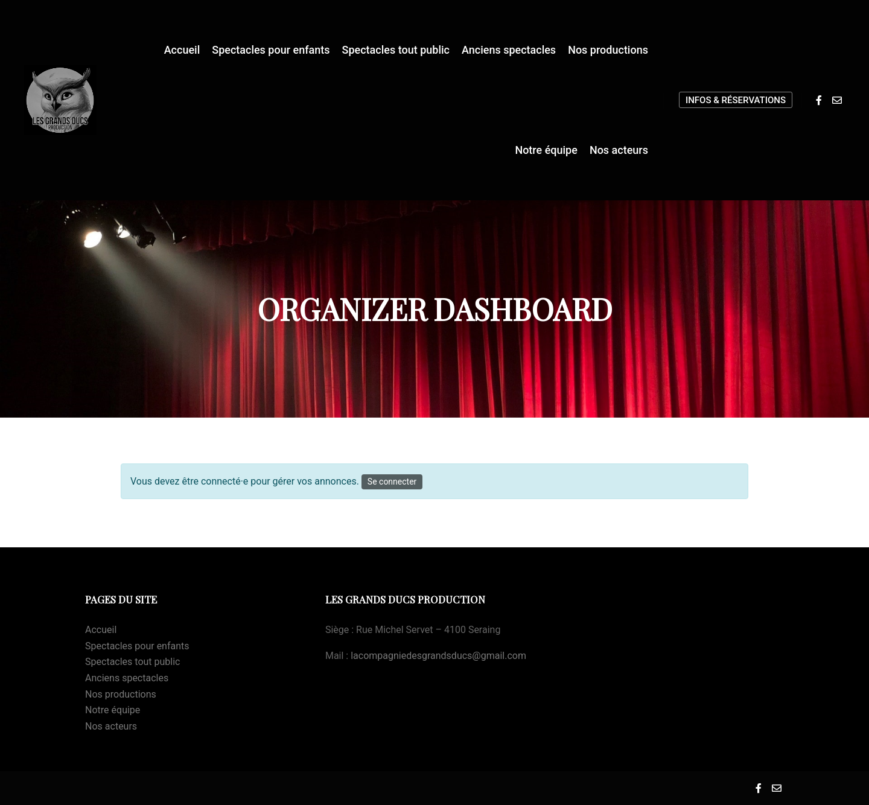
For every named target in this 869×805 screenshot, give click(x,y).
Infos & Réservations (736, 100)
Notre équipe (112, 710)
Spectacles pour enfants (137, 646)
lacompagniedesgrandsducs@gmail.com (438, 655)
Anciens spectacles (126, 678)
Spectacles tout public (132, 661)
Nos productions (120, 694)
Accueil (100, 629)
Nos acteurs (111, 726)
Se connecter (392, 481)
